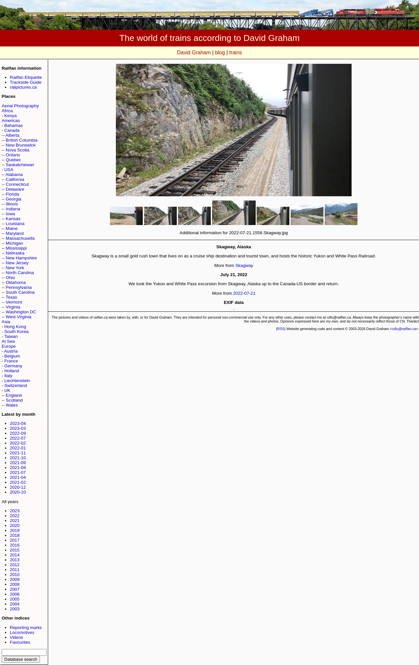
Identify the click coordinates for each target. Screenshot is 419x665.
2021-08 (18, 467)
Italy (8, 375)
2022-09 (18, 433)
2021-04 (18, 477)
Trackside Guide (26, 82)
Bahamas (13, 125)
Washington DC (21, 311)
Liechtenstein (17, 380)
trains (235, 52)
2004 (15, 604)
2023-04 (18, 423)
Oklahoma (16, 282)
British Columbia (22, 140)
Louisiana (15, 223)
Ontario (13, 154)
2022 (15, 515)
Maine (12, 228)
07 (246, 293)
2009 (15, 579)
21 (253, 293)
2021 (15, 520)
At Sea (8, 341)
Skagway (244, 265)
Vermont (14, 302)
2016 (15, 545)
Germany (13, 365)
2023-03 (18, 428)
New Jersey (17, 262)
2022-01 (18, 448)
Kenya (10, 115)
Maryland (15, 233)
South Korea (16, 331)
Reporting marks (26, 627)
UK (7, 390)
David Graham (194, 52)
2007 (15, 589)
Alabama (14, 174)
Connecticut (17, 184)
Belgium (12, 356)
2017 (15, 540)
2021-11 (18, 452)
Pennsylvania (19, 287)
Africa (7, 110)
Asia (6, 321)
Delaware (15, 189)
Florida (12, 194)
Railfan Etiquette (26, 77)
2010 (15, 574)
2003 (15, 608)
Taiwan (11, 336)
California (15, 179)
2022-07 (18, 438)
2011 (15, 569)
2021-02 (18, 482)
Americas (11, 120)
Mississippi (16, 248)
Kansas (13, 218)
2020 (15, 525)
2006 (15, 594)
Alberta (12, 135)
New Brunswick (21, 145)
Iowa (10, 213)
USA (8, 169)
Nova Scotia (17, 150)
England (14, 395)
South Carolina (20, 292)
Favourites (20, 642)
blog (220, 52)
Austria (10, 351)
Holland (11, 370)
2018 (15, 535)
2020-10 (18, 492)
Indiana (13, 208)
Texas (11, 297)
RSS (280, 329)
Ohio (10, 277)
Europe (9, 346)
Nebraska (15, 253)
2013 (15, 559)
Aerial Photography (20, 105)
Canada (12, 130)
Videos (16, 637)
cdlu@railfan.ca (404, 329)
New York (15, 267)
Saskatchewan (20, 164)
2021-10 (18, 457)
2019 (15, 530)
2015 (15, 550)
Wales (12, 405)
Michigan (14, 243)
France (11, 361)
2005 (15, 599)
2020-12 (18, 487)
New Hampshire (21, 257)
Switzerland (15, 385)
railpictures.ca (23, 87)
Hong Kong (15, 326)
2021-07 (18, 472)
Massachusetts (20, 238)
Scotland (14, 400)
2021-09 (18, 462)
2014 (15, 554)
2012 (15, 564)
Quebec (13, 159)
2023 (15, 510)
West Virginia (18, 316)
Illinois (12, 203)
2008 (15, 584)
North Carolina (20, 272)
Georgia (13, 199)
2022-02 (18, 443)
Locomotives (22, 632)
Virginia (13, 307)
